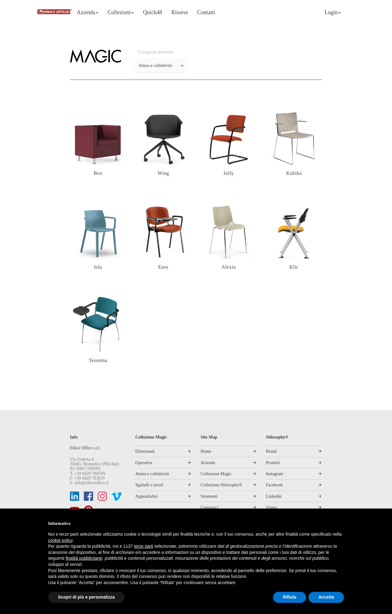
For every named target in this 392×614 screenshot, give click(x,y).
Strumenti (209, 496)
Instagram (274, 474)
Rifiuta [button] (289, 597)
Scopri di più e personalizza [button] (86, 597)
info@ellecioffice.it (91, 482)
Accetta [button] (326, 597)
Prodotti (273, 462)
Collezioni (121, 12)
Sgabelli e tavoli (149, 485)
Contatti (206, 12)
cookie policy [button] (60, 540)
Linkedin (274, 496)
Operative (143, 462)
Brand (271, 451)
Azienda (87, 12)
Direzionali (145, 451)
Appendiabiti (146, 496)
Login (333, 12)
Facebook (274, 485)
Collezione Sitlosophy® (221, 485)
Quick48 (152, 12)
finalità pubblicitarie (84, 558)
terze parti (143, 546)
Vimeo (271, 507)
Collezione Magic (216, 474)
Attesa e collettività (152, 474)
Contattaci (209, 507)
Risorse (179, 12)
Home (206, 451)
